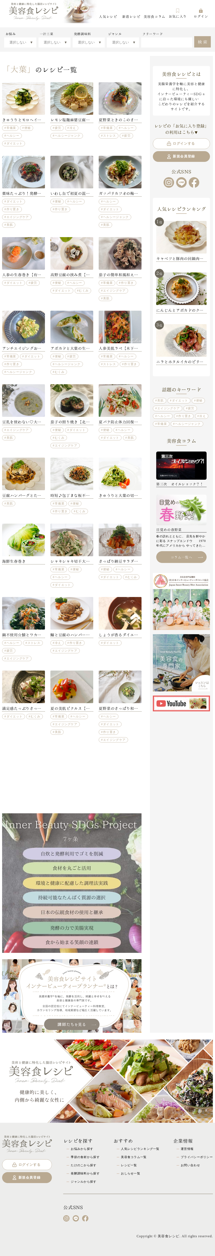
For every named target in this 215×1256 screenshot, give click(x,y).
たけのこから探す (83, 1165)
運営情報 (187, 1148)
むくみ (84, 290)
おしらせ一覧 (130, 1173)
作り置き (13, 209)
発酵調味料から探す (85, 1173)
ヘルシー (13, 135)
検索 (203, 41)
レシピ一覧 (129, 1165)
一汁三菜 (46, 34)
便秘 (27, 127)
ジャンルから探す (83, 1181)
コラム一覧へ (186, 557)
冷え (72, 127)
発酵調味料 (82, 34)
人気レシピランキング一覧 (140, 1148)
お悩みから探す (82, 1148)
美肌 (10, 224)
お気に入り (178, 13)
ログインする (180, 143)
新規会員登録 (180, 156)
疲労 (58, 127)
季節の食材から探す (85, 1157)
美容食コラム (154, 16)
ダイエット (14, 143)
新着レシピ (131, 16)
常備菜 (11, 127)
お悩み (10, 34)
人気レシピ (108, 16)
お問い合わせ (190, 1165)
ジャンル (115, 34)
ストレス (109, 135)
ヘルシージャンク (67, 135)
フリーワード (152, 34)
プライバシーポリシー (197, 1157)
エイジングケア (18, 217)
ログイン (201, 13)
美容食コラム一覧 (134, 1157)
